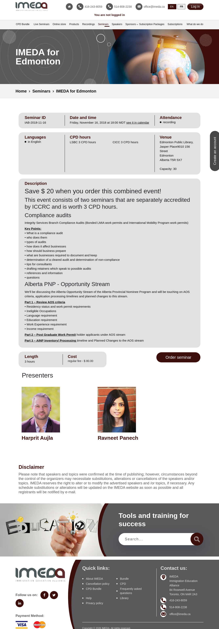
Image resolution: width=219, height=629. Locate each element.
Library (124, 598)
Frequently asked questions (131, 590)
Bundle (124, 578)
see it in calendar (137, 122)
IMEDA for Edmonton (76, 91)
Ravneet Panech (118, 438)
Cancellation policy (98, 583)
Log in (195, 6)
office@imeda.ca (179, 613)
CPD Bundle (93, 588)
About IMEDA (94, 578)
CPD (123, 583)
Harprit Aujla (37, 438)
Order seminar (178, 357)
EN (172, 6)
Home (21, 91)
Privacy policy (94, 603)
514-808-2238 (178, 607)
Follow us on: (27, 595)
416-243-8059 (178, 600)
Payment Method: (30, 615)
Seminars (42, 91)
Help (89, 598)
